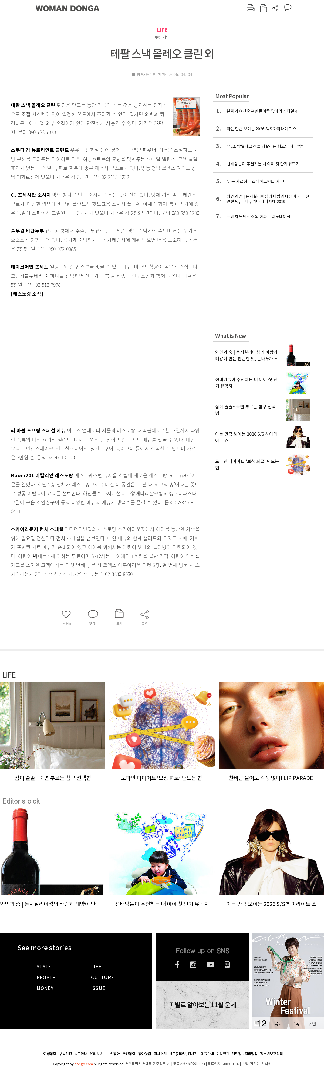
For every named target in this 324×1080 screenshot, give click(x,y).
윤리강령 (96, 1053)
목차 (278, 1024)
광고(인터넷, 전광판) (183, 1053)
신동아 (115, 1054)
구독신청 (65, 1053)
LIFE (162, 30)
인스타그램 (193, 964)
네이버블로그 (227, 964)
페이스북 (177, 964)
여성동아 (49, 1054)
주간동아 (128, 1054)
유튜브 (210, 964)
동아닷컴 (144, 1054)
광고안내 (80, 1053)
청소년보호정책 (271, 1053)
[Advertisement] (53, 361)
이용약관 (222, 1053)
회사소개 (160, 1053)
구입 (312, 1024)
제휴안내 (207, 1053)
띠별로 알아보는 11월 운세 (202, 1005)
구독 (295, 1024)
